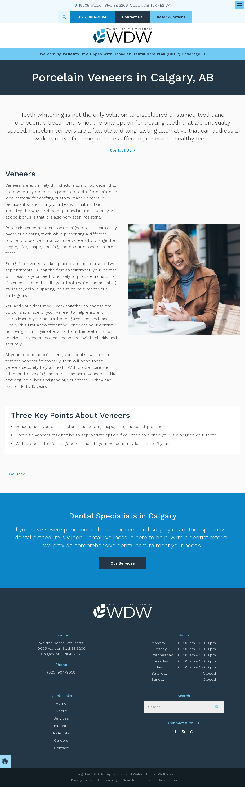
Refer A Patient (171, 17)
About (61, 711)
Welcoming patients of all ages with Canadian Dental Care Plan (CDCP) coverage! (121, 54)
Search (128, 780)
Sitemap (146, 780)
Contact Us (132, 17)
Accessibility (107, 780)
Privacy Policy (81, 780)
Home (61, 703)
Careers (61, 740)
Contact (61, 748)
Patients (61, 726)
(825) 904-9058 (61, 672)
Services (61, 718)
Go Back (17, 474)
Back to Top (167, 780)
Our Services (122, 563)
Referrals (61, 733)
